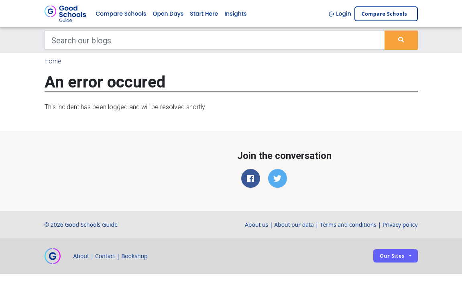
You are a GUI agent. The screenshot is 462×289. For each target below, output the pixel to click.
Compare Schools (121, 14)
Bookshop (134, 256)
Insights (235, 14)
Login (339, 14)
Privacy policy (400, 224)
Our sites (392, 255)
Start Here (204, 14)
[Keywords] (215, 40)
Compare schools (384, 13)
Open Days (168, 14)
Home (53, 61)
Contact (105, 256)
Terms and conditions (348, 224)
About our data (294, 224)
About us (256, 224)
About (81, 256)
